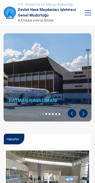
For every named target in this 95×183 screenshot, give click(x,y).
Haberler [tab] (13, 139)
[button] (72, 113)
